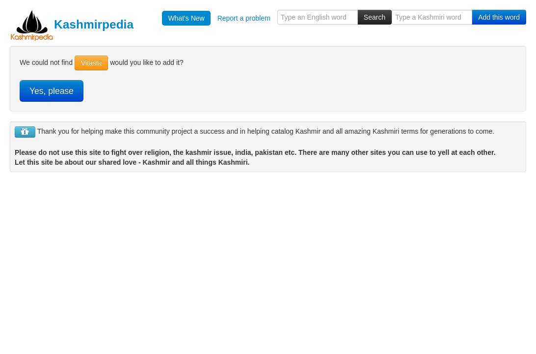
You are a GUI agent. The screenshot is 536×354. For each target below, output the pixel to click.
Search (374, 17)
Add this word (499, 17)
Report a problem (243, 18)
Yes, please (51, 91)
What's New (186, 18)
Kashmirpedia (72, 24)
